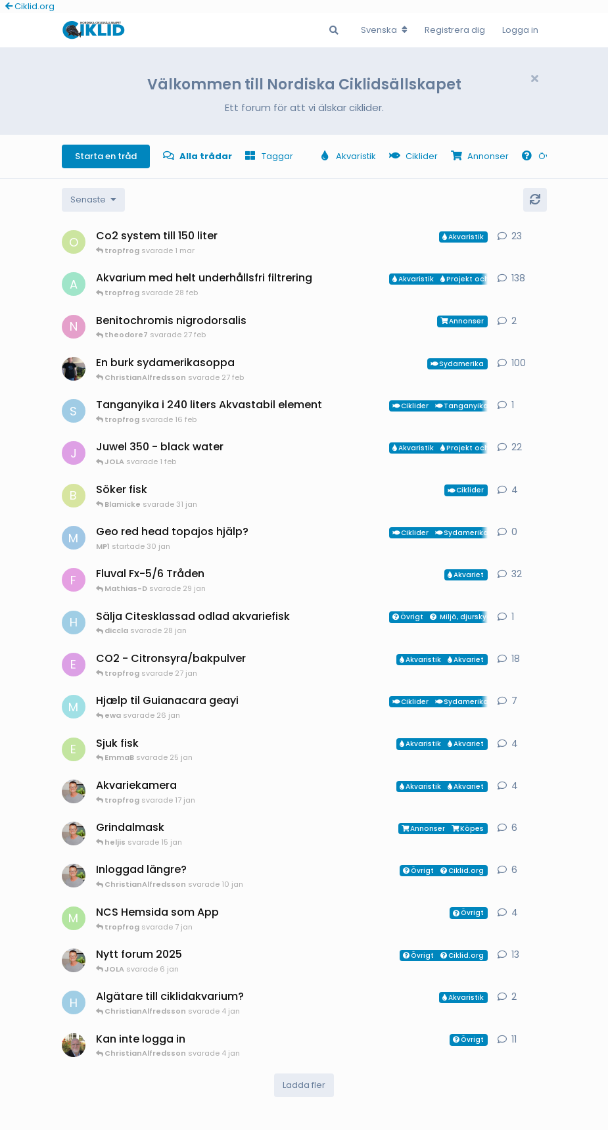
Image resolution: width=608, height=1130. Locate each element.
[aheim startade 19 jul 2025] (73, 284)
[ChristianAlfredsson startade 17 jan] (73, 791)
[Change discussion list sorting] (93, 200)
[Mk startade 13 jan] (73, 706)
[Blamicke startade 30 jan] (73, 495)
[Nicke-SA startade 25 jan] (73, 327)
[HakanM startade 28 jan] (73, 622)
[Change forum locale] (384, 30)
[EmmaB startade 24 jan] (73, 749)
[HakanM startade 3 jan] (73, 1002)
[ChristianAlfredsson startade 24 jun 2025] (73, 960)
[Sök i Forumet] (334, 30)
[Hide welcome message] (535, 79)
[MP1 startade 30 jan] (73, 538)
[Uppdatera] (535, 200)
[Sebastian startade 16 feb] (73, 411)
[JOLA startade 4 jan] (73, 453)
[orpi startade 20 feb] (73, 242)
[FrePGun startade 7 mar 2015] (73, 580)
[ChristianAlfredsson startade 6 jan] (73, 875)
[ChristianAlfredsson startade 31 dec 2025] (73, 833)
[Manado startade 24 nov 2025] (73, 1045)
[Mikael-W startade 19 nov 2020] (73, 369)
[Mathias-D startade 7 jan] (73, 918)
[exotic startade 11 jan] (73, 664)
